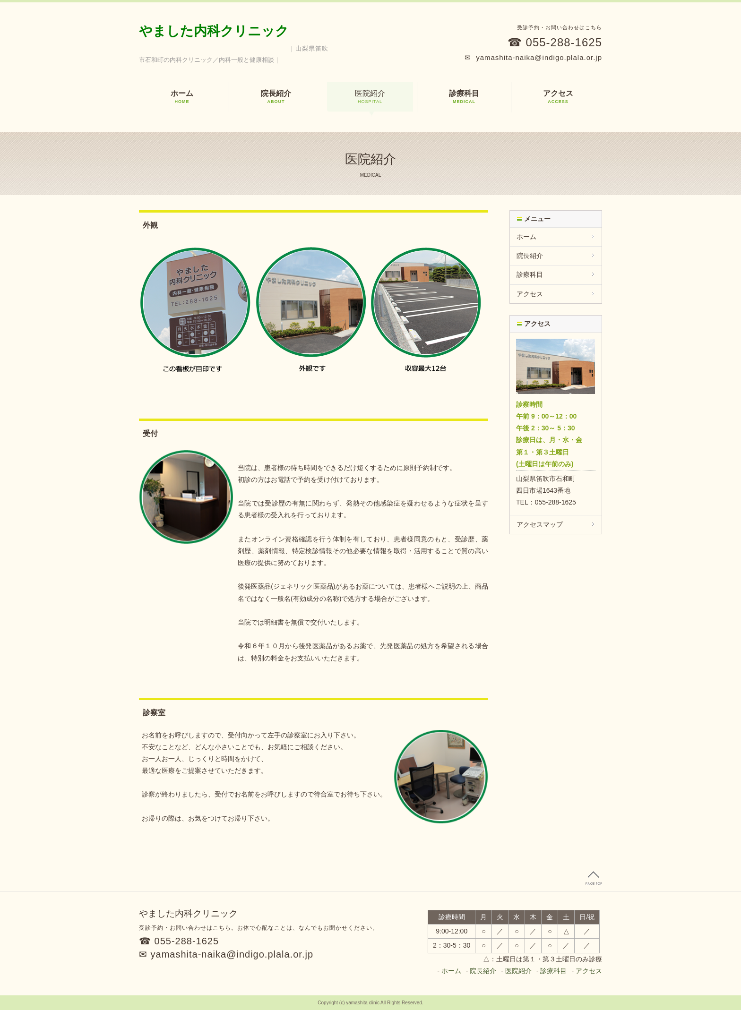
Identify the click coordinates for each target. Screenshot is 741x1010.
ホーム (182, 96)
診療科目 (464, 96)
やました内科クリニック (214, 31)
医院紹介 (370, 96)
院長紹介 (276, 96)
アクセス (558, 96)
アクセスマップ (540, 524)
